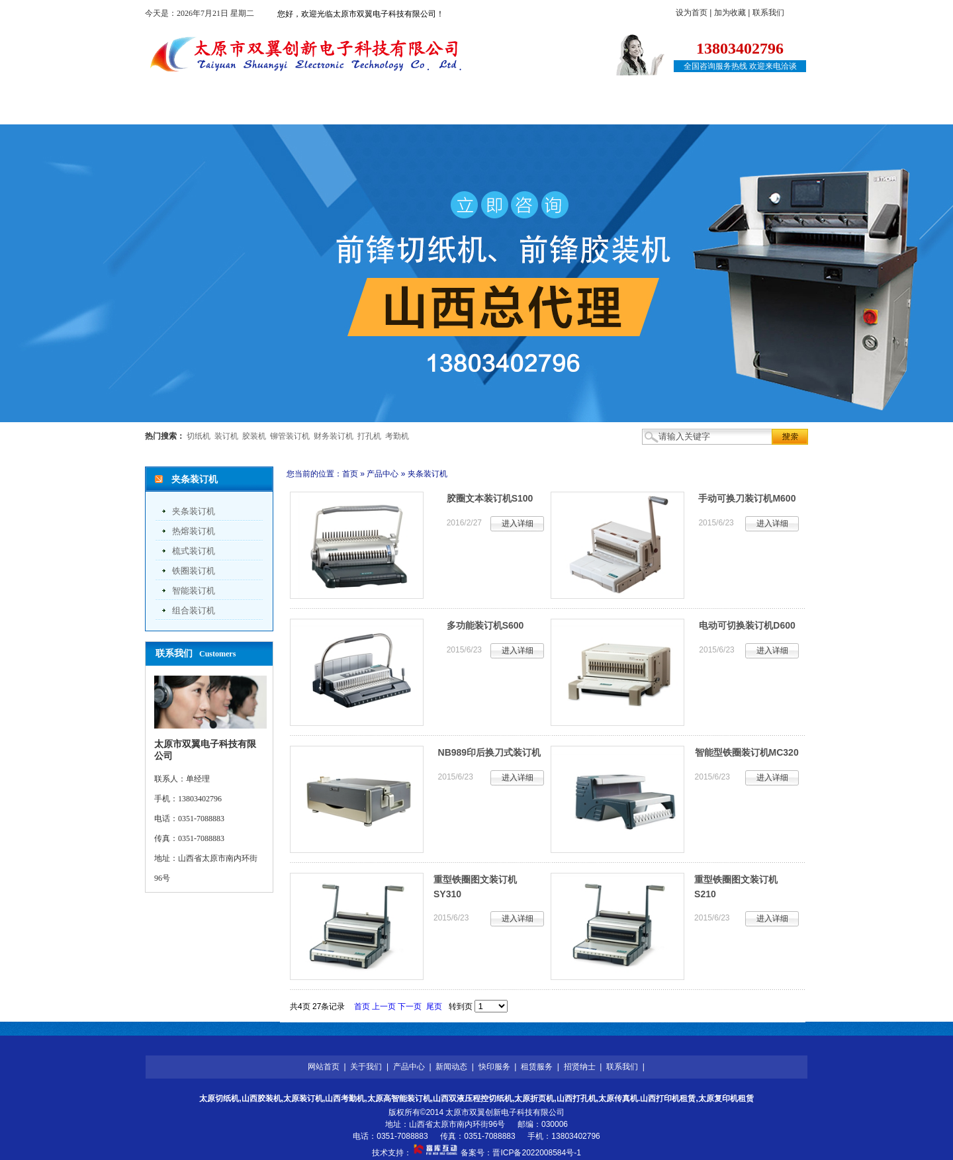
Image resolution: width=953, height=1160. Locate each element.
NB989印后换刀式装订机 (489, 752)
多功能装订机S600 (485, 625)
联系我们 (768, 12)
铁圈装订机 (193, 571)
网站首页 (191, 111)
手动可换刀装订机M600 (746, 498)
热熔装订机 (193, 531)
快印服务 (485, 111)
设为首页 (691, 12)
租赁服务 (558, 111)
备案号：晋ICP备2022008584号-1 (520, 1152)
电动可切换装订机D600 (747, 625)
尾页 (434, 1006)
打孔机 (369, 436)
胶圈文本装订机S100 (490, 498)
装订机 (226, 436)
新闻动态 (411, 111)
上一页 (384, 1006)
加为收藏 (730, 12)
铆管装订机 (290, 436)
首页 (350, 473)
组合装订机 (193, 610)
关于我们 (264, 111)
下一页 (410, 1006)
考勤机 (397, 436)
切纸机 (198, 436)
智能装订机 (193, 591)
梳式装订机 (193, 551)
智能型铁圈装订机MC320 (747, 752)
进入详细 (517, 523)
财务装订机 (333, 436)
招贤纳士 (632, 111)
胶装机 (254, 436)
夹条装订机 (193, 511)
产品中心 (338, 111)
